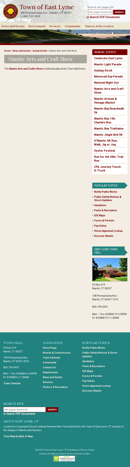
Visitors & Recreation (99, 27)
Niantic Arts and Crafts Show (25, 68)
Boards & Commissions (57, 352)
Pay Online (100, 225)
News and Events (13, 27)
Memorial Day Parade (108, 76)
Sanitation (100, 205)
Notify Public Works (105, 191)
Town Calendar (12, 383)
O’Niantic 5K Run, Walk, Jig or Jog (105, 142)
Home (7, 50)
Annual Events (39, 50)
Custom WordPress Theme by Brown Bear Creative (64, 453)
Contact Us (49, 367)
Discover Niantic (104, 236)
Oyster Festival (104, 150)
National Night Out (106, 82)
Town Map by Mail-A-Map (18, 436)
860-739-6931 (31, 16)
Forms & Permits (104, 220)
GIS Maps (99, 215)
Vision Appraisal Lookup (108, 230)
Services (54, 27)
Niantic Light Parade (108, 64)
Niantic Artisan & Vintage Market (105, 100)
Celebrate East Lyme (108, 58)
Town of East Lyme (47, 7)
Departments (50, 372)
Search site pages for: (100, 7)
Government (36, 27)
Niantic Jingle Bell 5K (108, 134)
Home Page (49, 347)
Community (72, 27)
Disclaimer (73, 449)
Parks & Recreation (105, 210)
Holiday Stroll (103, 70)
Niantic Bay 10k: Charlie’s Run (105, 120)
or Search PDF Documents (103, 17)
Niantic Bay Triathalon (109, 128)
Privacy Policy (87, 449)
